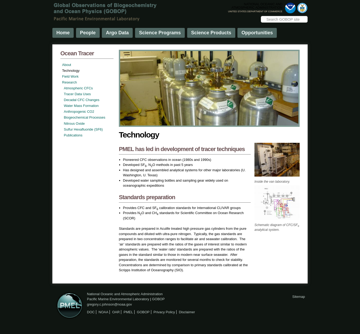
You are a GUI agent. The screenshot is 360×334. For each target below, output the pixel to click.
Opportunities (257, 32)
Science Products (211, 32)
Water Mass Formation (81, 106)
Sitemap (298, 297)
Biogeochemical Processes (84, 117)
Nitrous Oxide (74, 124)
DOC (91, 312)
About (66, 65)
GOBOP (158, 299)
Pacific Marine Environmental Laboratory (118, 299)
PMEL (128, 312)
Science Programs (160, 32)
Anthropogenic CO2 (79, 112)
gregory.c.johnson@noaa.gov (109, 304)
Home (63, 32)
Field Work (70, 76)
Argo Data (117, 32)
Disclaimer (187, 312)
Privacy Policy (164, 312)
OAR (116, 312)
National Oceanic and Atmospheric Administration (125, 294)
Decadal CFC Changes (81, 100)
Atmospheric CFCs (78, 88)
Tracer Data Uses (77, 94)
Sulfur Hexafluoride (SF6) (83, 129)
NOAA (103, 312)
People (88, 32)
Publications (73, 135)
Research (69, 82)
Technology (71, 71)
